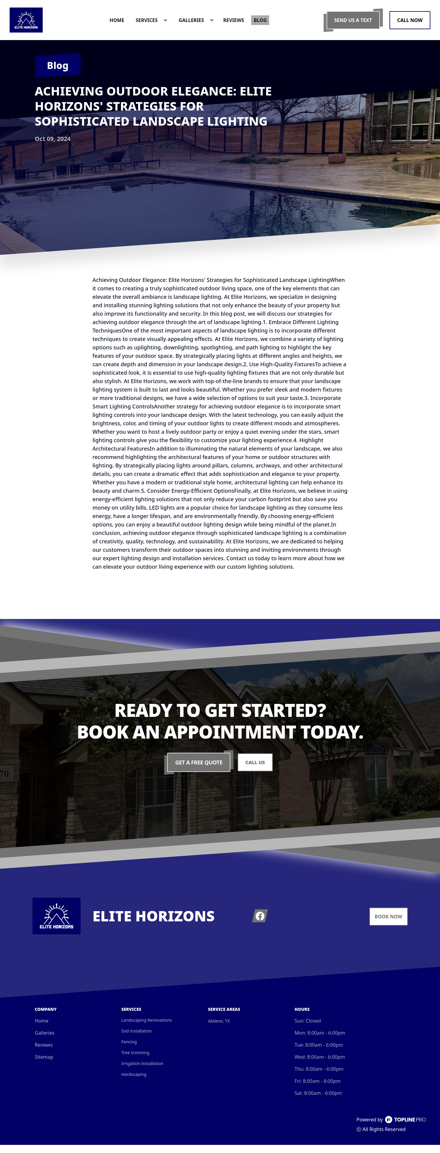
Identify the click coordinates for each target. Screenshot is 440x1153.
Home (42, 1029)
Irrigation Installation (143, 1071)
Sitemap (44, 1065)
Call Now (410, 24)
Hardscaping (134, 1082)
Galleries (44, 1041)
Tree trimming (136, 1061)
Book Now (388, 924)
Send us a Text (353, 24)
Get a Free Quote (198, 770)
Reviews (44, 1053)
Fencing (129, 1050)
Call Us (255, 770)
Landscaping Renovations (147, 1028)
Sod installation (137, 1039)
